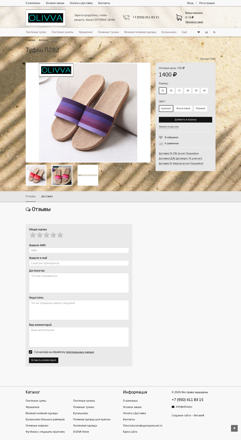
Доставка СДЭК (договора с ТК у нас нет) (180, 158)
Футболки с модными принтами (45, 431)
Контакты (104, 3)
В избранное (171, 137)
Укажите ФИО (37, 245)
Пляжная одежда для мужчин (91, 419)
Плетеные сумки (36, 32)
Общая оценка (38, 229)
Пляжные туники (108, 32)
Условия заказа (55, 3)
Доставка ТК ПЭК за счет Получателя (179, 153)
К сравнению (172, 143)
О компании (33, 3)
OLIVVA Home (81, 431)
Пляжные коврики (37, 425)
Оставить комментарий (43, 360)
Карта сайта (130, 431)
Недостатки (36, 297)
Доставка (47, 196)
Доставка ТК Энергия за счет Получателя (181, 163)
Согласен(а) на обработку (62, 352)
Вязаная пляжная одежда (140, 32)
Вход (190, 3)
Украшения (85, 32)
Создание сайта (181, 415)
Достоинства (36, 270)
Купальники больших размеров (45, 419)
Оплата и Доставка (81, 3)
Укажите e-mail (38, 258)
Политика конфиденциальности (142, 425)
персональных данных (80, 352)
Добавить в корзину (185, 119)
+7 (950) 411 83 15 (146, 17)
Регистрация (207, 3)
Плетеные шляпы (62, 32)
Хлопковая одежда (85, 425)
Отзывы (31, 196)
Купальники (169, 32)
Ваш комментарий (40, 324)
